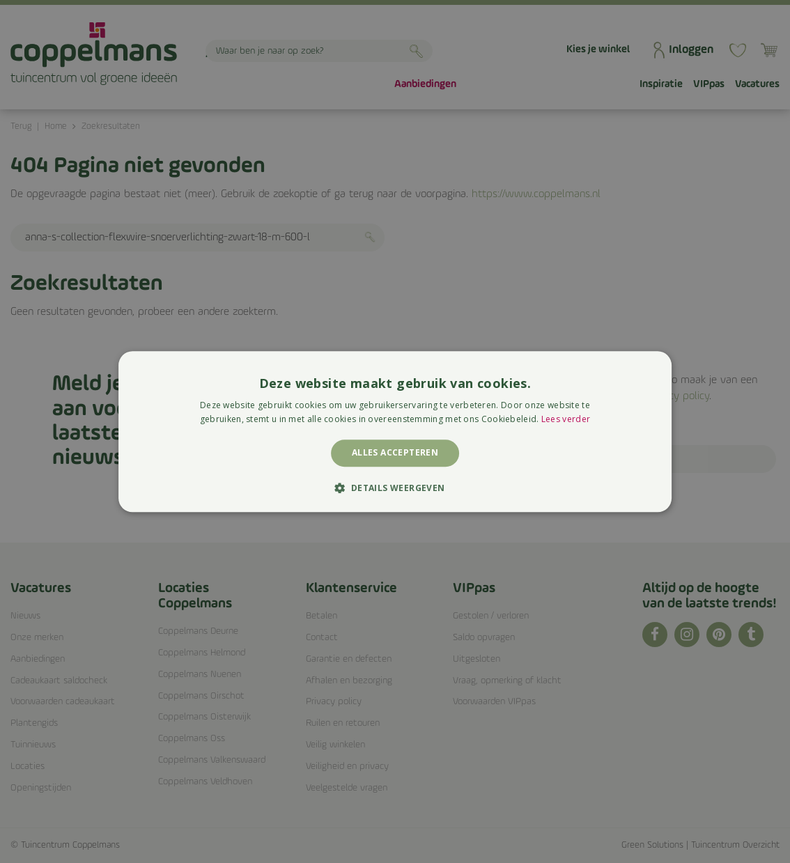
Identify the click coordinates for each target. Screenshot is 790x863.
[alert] (395, 431)
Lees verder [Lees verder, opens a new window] (565, 419)
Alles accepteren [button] (395, 453)
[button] (394, 488)
